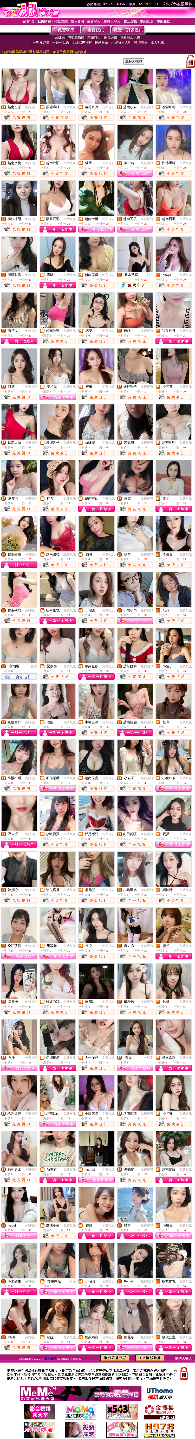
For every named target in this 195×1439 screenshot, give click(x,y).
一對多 (32, 666)
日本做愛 (51, 1358)
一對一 (148, 275)
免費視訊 (31, 107)
